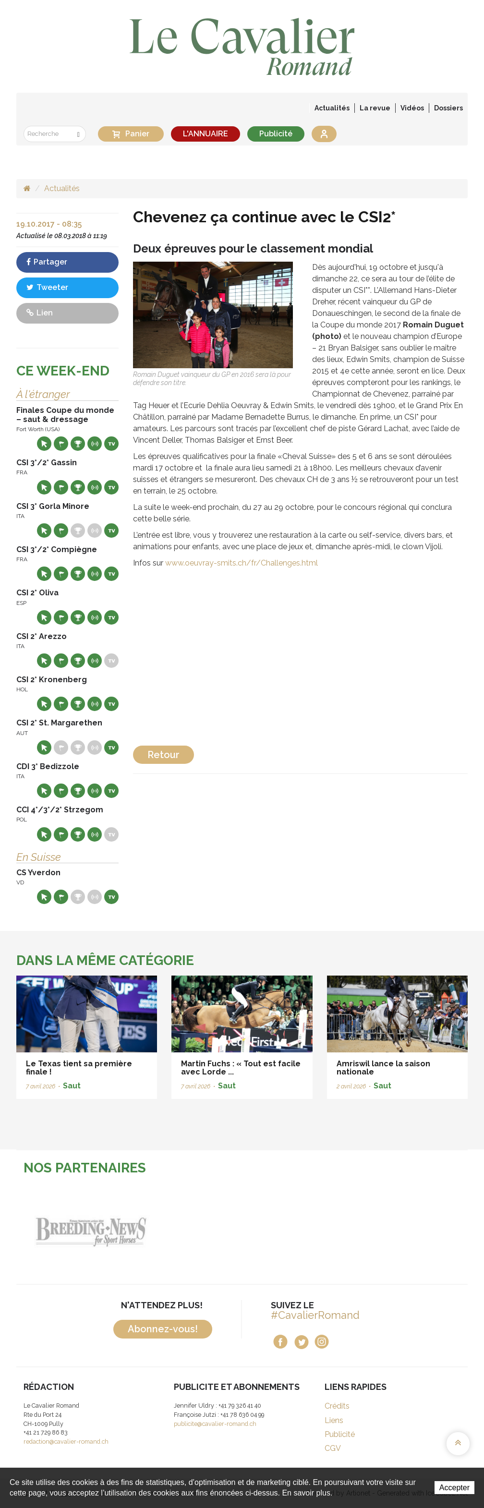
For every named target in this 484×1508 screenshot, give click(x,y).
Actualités (332, 108)
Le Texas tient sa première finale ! (79, 1068)
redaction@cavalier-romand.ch (66, 1441)
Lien (39, 312)
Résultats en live (94, 443)
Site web (44, 443)
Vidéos (412, 108)
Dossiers (448, 108)
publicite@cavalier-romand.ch (215, 1423)
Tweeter (47, 287)
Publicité (275, 133)
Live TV (111, 443)
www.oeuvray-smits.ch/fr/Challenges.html (241, 562)
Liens (334, 1420)
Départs (61, 443)
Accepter (454, 1488)
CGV (333, 1448)
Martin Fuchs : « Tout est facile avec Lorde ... (241, 1068)
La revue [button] (375, 108)
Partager (46, 261)
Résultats (78, 443)
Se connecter (324, 134)
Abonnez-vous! (163, 1329)
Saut (72, 1085)
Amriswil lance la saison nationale (383, 1068)
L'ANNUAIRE (205, 133)
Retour (163, 754)
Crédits (337, 1406)
